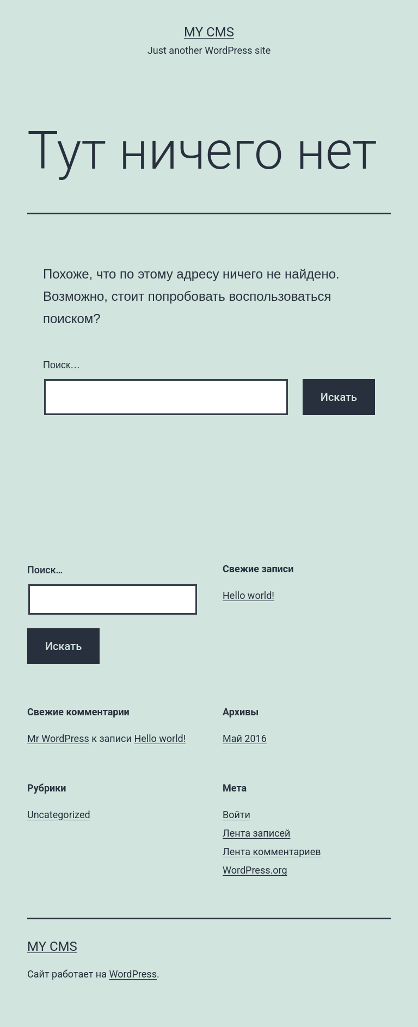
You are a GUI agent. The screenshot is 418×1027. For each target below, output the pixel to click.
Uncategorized (58, 814)
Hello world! (248, 595)
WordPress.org (255, 870)
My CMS (209, 32)
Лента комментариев (272, 851)
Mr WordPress (58, 738)
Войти (236, 814)
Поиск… (61, 365)
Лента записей (257, 833)
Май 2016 (245, 738)
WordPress (132, 974)
